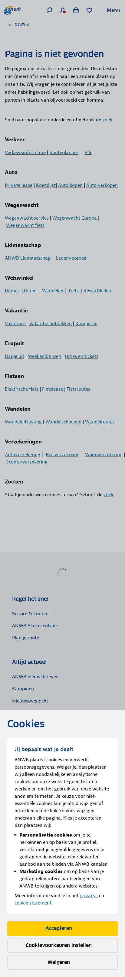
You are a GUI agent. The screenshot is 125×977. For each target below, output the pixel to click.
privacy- (89, 896)
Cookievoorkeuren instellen (63, 945)
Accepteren (62, 928)
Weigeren (63, 962)
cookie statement (33, 903)
